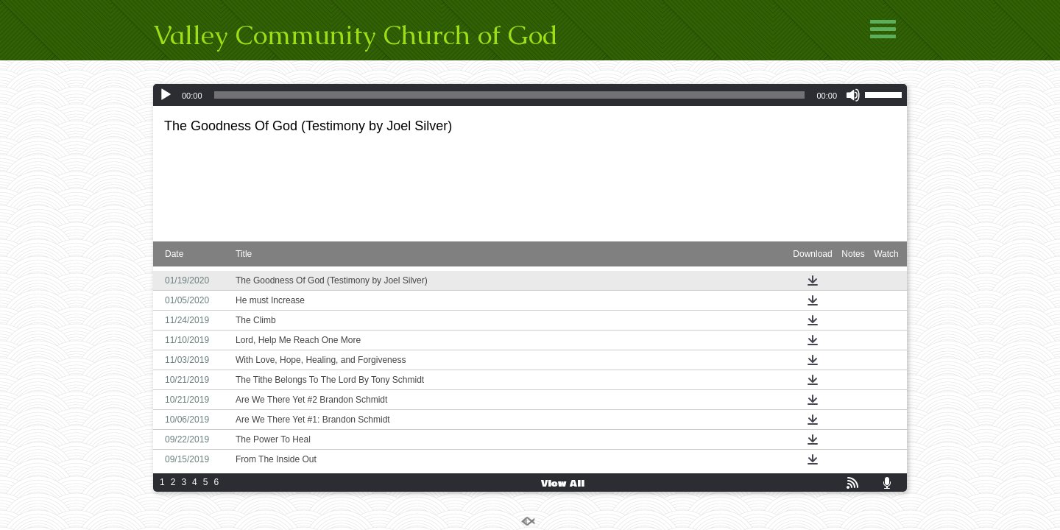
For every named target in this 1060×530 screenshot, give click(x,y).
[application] (530, 95)
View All (562, 483)
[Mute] (853, 95)
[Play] (165, 95)
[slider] (509, 95)
